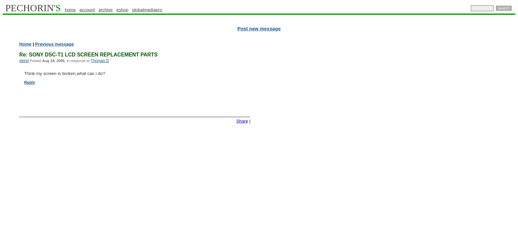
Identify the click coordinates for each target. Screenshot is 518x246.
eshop (122, 9)
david (24, 60)
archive (105, 9)
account (87, 9)
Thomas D (100, 60)
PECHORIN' (33, 8)
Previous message (54, 44)
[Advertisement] (486, 142)
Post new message (258, 28)
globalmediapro (147, 9)
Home (25, 44)
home (70, 9)
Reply (29, 82)
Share (242, 121)
